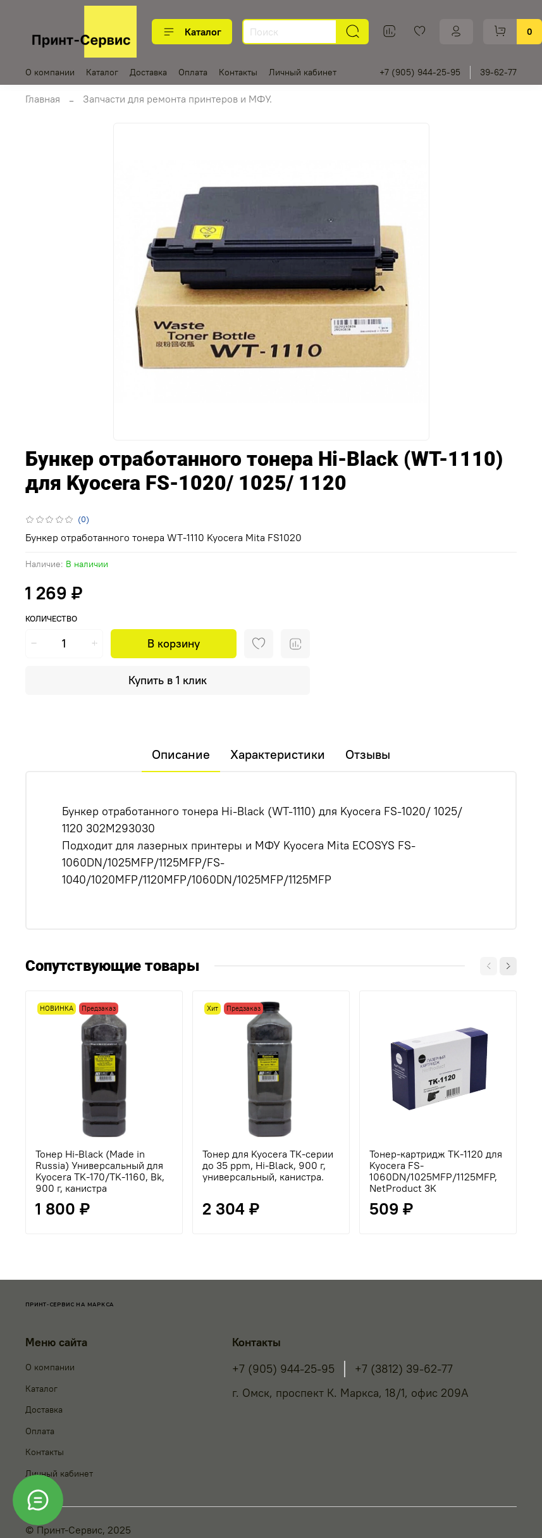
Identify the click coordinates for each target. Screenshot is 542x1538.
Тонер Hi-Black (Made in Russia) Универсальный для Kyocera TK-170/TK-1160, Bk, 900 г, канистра (99, 1170)
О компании (50, 72)
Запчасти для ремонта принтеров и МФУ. (177, 98)
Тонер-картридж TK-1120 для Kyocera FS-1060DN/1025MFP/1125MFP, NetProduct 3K (435, 1170)
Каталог (192, 31)
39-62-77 (498, 72)
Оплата (192, 72)
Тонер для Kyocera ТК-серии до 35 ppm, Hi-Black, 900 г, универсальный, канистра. (267, 1165)
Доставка (148, 72)
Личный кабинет (302, 72)
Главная (42, 98)
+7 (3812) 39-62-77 (404, 1369)
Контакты (238, 72)
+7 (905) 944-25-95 (419, 72)
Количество (51, 618)
